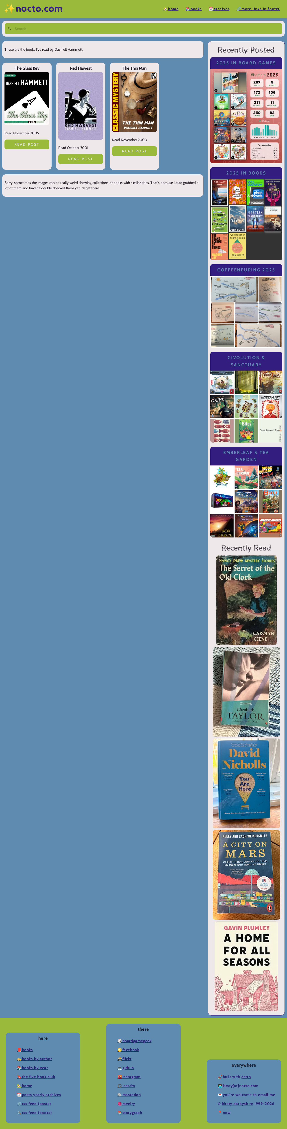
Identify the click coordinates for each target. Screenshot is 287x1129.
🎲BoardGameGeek (134, 1041)
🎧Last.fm (126, 1086)
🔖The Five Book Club (36, 1077)
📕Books (25, 1050)
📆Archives (219, 9)
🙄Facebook (128, 1050)
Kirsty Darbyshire (237, 1104)
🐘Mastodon (129, 1095)
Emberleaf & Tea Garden (246, 456)
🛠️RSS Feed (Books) (34, 1113)
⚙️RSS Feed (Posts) (34, 1104)
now (227, 1113)
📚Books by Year (32, 1068)
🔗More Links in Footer (258, 9)
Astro (246, 1077)
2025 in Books (246, 173)
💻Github (125, 1068)
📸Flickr (124, 1059)
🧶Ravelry (126, 1104)
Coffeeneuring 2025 (246, 270)
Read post (27, 144)
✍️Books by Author (34, 1059)
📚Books (194, 9)
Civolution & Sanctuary (246, 361)
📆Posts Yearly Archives (39, 1095)
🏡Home (170, 9)
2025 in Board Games (246, 63)
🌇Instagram (129, 1077)
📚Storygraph (129, 1113)
